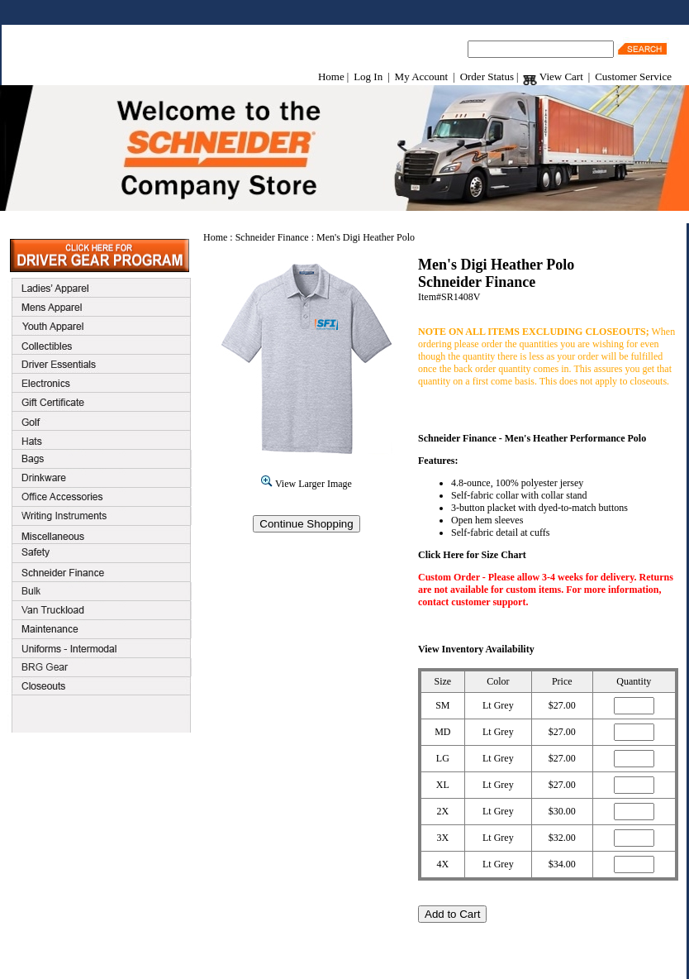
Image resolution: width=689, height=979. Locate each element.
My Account (422, 76)
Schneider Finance (272, 237)
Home (331, 76)
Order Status (487, 76)
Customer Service (633, 76)
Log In (368, 76)
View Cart (552, 76)
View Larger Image (306, 484)
